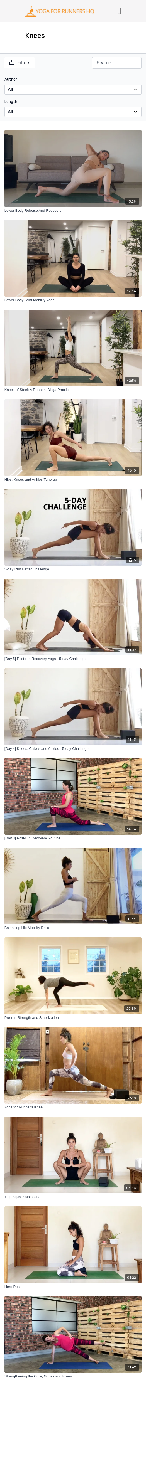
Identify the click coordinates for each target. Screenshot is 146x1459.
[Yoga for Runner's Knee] (73, 1107)
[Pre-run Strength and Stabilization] (73, 1018)
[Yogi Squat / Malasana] (73, 1197)
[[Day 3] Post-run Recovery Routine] (73, 838)
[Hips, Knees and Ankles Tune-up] (73, 479)
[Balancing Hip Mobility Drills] (73, 928)
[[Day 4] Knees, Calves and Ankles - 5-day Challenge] (73, 748)
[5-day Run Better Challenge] (73, 569)
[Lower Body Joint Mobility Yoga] (73, 300)
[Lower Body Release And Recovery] (73, 210)
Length (10, 101)
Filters (19, 62)
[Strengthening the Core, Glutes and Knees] (73, 1376)
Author (10, 79)
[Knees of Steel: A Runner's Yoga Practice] (73, 390)
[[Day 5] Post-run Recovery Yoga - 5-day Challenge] (73, 659)
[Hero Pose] (73, 1287)
